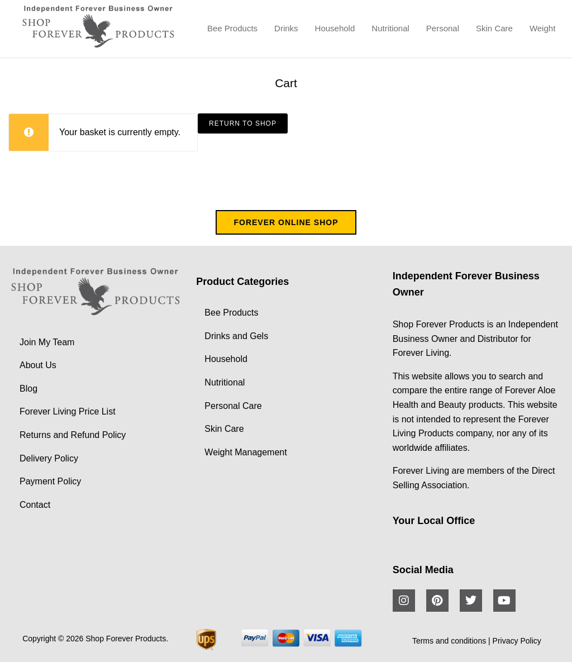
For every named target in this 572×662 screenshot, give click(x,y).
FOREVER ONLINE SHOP (285, 222)
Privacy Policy (517, 640)
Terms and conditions (449, 640)
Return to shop (243, 123)
